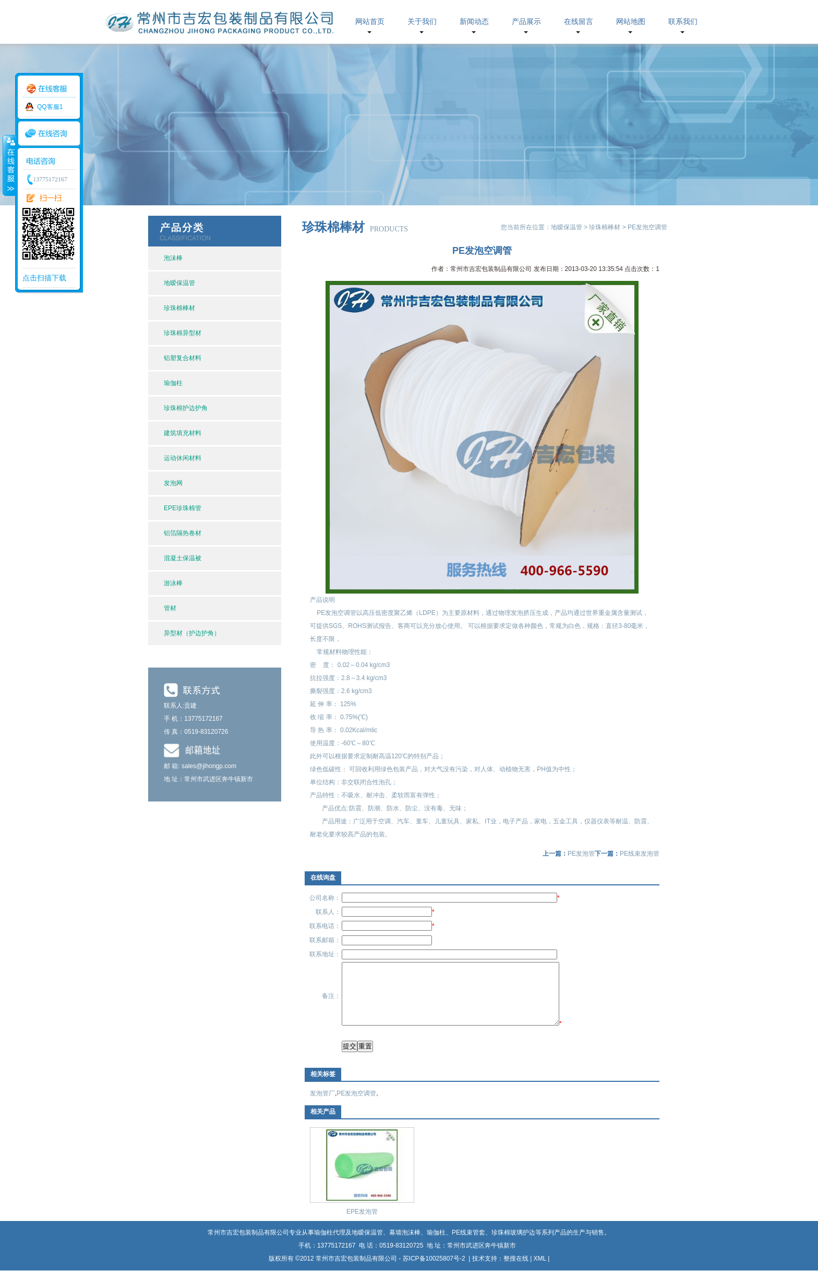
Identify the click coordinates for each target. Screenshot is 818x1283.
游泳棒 (173, 583)
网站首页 (369, 22)
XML (540, 1271)
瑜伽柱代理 (329, 1245)
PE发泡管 (581, 853)
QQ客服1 (50, 106)
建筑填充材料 (182, 433)
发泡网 (173, 483)
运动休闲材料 (182, 458)
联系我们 (682, 22)
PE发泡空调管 (356, 1105)
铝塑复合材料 (182, 358)
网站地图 (630, 22)
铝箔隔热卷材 (182, 533)
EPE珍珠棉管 (182, 508)
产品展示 (526, 22)
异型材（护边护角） (192, 633)
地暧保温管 (179, 283)
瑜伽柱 (173, 383)
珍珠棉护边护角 (186, 408)
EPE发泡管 (362, 1224)
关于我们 (422, 22)
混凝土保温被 (182, 558)
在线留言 (578, 22)
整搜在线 (515, 1271)
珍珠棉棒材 (179, 308)
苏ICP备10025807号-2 (435, 1271)
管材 (170, 608)
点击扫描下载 (44, 278)
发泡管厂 (322, 1105)
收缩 (9, 165)
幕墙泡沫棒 (404, 1245)
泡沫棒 (173, 258)
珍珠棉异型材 (182, 333)
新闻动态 (474, 22)
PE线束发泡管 (639, 853)
